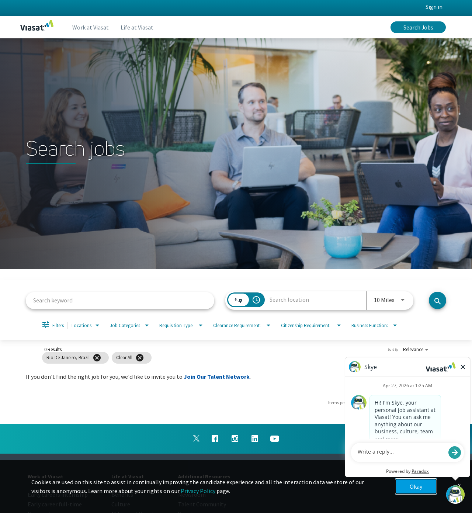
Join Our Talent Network (217, 376)
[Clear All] (139, 357)
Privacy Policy (198, 491)
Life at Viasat (137, 27)
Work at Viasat (90, 27)
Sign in (434, 6)
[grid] (222, 357)
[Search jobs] (437, 300)
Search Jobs (418, 27)
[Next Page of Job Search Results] (435, 402)
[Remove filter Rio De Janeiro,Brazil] (97, 357)
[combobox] (120, 300)
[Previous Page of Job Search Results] (421, 402)
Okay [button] (416, 486)
